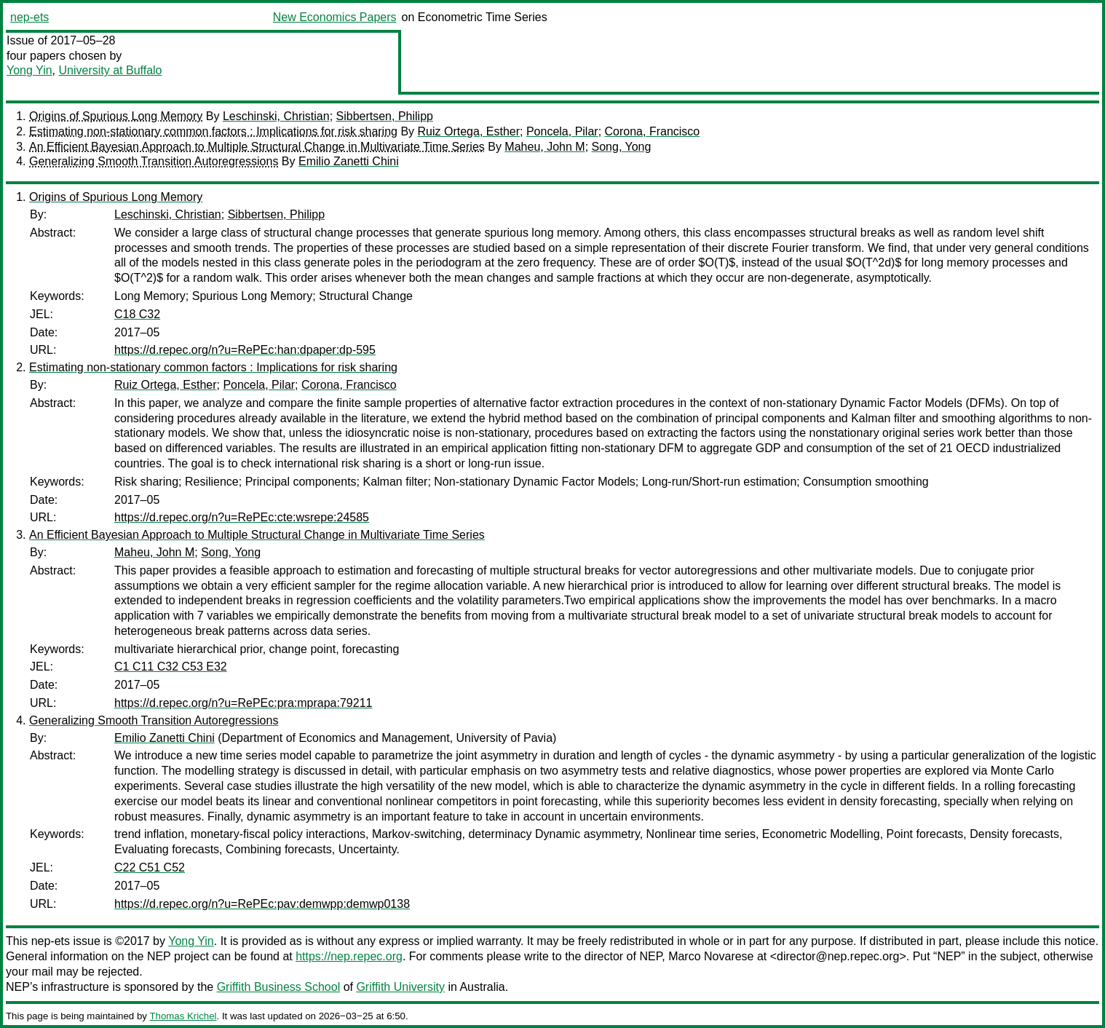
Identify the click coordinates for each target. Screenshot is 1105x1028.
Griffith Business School (279, 987)
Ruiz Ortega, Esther (469, 131)
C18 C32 (137, 314)
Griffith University (400, 987)
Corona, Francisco (652, 131)
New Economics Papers (335, 17)
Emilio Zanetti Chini (348, 161)
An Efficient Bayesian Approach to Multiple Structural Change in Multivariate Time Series (257, 147)
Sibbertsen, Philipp (384, 116)
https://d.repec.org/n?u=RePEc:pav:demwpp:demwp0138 (262, 904)
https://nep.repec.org (349, 956)
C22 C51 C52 (149, 867)
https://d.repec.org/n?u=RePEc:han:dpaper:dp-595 (245, 350)
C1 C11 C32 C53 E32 (170, 666)
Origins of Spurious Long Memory (115, 116)
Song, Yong (621, 147)
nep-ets (29, 17)
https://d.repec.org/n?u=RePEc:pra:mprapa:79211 (243, 703)
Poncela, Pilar (562, 131)
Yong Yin (29, 70)
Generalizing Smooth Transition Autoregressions (153, 161)
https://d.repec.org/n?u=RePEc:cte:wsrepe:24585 (241, 517)
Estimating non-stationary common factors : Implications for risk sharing (213, 131)
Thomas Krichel (182, 1016)
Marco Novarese (710, 956)
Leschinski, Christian (276, 116)
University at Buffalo (110, 70)
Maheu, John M (544, 147)
